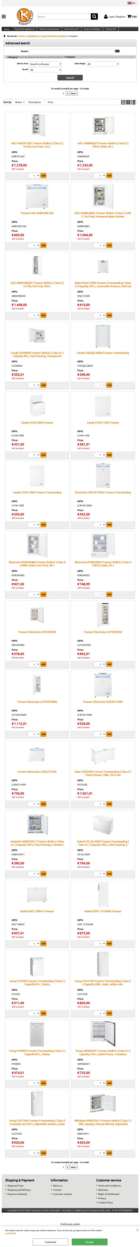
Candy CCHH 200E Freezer (37, 425)
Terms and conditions (109, 1188)
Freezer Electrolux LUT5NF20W (103, 635)
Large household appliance (51, 60)
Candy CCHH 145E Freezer (103, 425)
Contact (57, 1193)
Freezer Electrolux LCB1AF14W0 (102, 705)
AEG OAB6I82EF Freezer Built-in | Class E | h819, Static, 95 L (103, 148)
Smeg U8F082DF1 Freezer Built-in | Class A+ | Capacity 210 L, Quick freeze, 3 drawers (103, 1055)
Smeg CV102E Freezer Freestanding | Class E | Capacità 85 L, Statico (37, 986)
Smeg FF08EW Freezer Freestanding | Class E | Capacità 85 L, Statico (37, 1055)
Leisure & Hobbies (91, 30)
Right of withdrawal (108, 1197)
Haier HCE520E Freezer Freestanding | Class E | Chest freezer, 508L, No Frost (103, 776)
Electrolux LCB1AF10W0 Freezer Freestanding (103, 495)
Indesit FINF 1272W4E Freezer (102, 914)
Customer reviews (62, 1197)
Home (6, 30)
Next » (74, 96)
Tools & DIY (109, 30)
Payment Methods (17, 1197)
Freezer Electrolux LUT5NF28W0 (37, 705)
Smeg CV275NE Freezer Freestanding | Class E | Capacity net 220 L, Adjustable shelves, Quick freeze (37, 1127)
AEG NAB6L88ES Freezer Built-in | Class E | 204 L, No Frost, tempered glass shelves (103, 218)
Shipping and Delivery (18, 1193)
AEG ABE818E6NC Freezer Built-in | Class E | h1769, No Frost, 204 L (37, 288)
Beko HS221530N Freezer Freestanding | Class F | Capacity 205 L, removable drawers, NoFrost (103, 288)
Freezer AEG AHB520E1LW (37, 216)
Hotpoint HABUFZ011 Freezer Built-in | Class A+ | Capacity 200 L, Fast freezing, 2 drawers (37, 846)
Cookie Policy (10, 1233)
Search (24, 54)
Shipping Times (15, 1188)
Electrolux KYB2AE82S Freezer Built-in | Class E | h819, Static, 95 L (103, 567)
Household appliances (24, 30)
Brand (25, 73)
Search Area (22, 67)
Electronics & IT (71, 30)
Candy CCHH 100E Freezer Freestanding (37, 495)
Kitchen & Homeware (49, 30)
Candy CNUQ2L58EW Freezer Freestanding (103, 356)
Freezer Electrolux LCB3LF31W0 (37, 775)
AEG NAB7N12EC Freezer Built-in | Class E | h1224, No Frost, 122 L (37, 148)
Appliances (31, 60)
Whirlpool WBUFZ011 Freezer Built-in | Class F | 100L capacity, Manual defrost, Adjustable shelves (102, 1127)
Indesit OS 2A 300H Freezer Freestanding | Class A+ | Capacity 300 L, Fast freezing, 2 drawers (103, 848)
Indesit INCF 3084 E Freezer (37, 914)
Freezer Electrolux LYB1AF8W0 (37, 635)
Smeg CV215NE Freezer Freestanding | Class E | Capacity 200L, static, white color (103, 986)
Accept (89, 1241)
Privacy (102, 1201)
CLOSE (137, 1229)
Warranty (103, 1193)
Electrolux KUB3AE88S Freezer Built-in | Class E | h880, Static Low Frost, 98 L (37, 567)
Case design (79, 67)
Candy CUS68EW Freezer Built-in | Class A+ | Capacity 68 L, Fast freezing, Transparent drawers (37, 359)
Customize (50, 1241)
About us (57, 1188)
